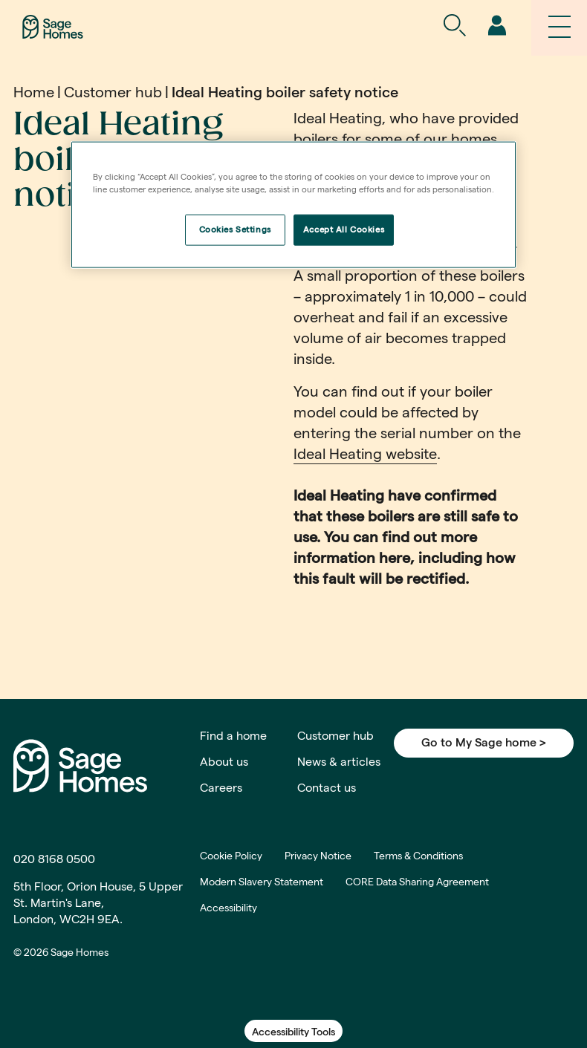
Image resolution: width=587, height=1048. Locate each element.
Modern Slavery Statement (261, 882)
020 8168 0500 (54, 859)
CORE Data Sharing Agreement (417, 882)
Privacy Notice (318, 856)
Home (33, 92)
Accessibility (228, 908)
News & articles (338, 761)
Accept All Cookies (343, 228)
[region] (293, 204)
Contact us (326, 787)
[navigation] (497, 26)
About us (224, 761)
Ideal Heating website (365, 454)
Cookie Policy (231, 856)
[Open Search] (454, 26)
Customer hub (113, 92)
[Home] (52, 25)
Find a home (233, 735)
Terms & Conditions (418, 856)
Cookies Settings (235, 228)
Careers (221, 787)
